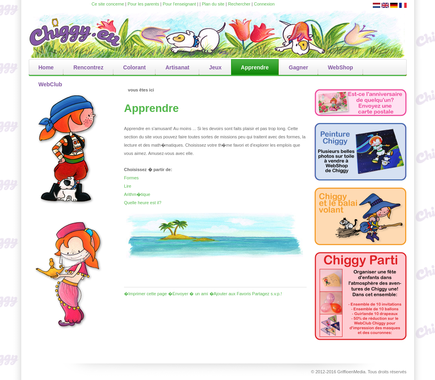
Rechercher (239, 4)
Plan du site (213, 4)
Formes (131, 177)
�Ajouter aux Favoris (230, 293)
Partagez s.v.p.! (267, 293)
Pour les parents (143, 4)
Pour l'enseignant (179, 4)
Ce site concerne (108, 4)
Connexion (264, 4)
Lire (127, 186)
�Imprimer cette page (145, 293)
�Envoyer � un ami (188, 293)
